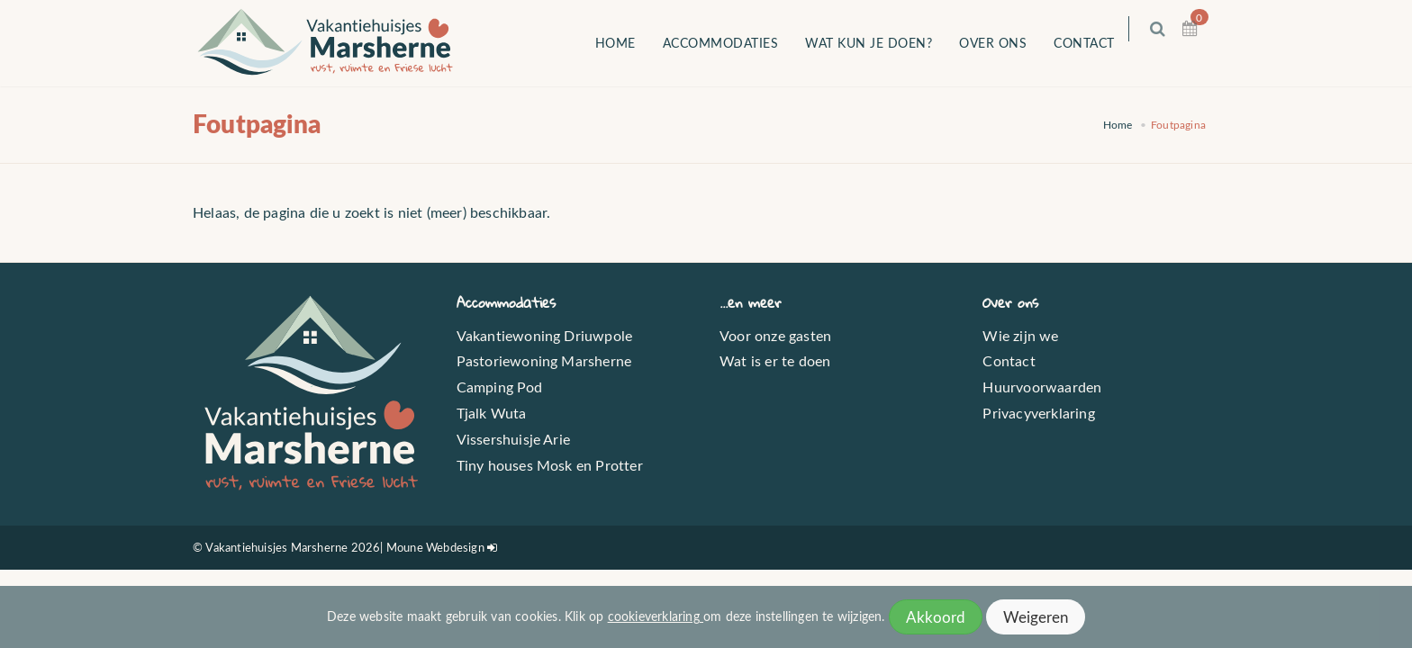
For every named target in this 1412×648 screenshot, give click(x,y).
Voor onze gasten (775, 335)
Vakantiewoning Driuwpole (545, 335)
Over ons (1005, 42)
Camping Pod (500, 386)
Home (627, 42)
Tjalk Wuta (492, 412)
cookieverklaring (655, 616)
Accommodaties (732, 42)
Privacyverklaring (1038, 412)
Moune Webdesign (435, 546)
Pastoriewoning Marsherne (544, 360)
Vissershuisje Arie (514, 438)
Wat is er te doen (775, 360)
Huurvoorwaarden (1041, 386)
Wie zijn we (1020, 335)
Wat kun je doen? (881, 42)
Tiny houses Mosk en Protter (550, 464)
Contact (1096, 42)
